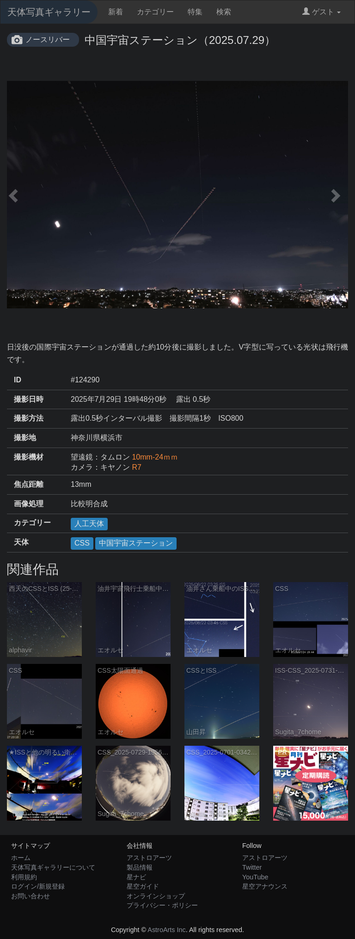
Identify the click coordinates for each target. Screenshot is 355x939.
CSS (82, 543)
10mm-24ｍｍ (155, 457)
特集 (195, 12)
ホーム (21, 857)
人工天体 (89, 524)
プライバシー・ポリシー (162, 905)
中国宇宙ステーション (136, 543)
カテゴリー (155, 12)
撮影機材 (28, 457)
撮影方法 (28, 418)
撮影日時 (28, 399)
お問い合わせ (30, 896)
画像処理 (28, 504)
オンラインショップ (156, 896)
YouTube (255, 877)
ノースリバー (47, 39)
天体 (21, 542)
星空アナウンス (265, 886)
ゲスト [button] (321, 12)
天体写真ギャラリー (49, 12)
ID (17, 380)
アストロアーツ (149, 857)
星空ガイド (143, 886)
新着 (115, 12)
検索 (223, 12)
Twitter (252, 867)
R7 (136, 467)
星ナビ (136, 877)
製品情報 (140, 867)
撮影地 (25, 438)
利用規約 (24, 877)
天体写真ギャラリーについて (53, 867)
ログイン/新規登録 (38, 886)
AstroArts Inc (166, 929)
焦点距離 (28, 484)
